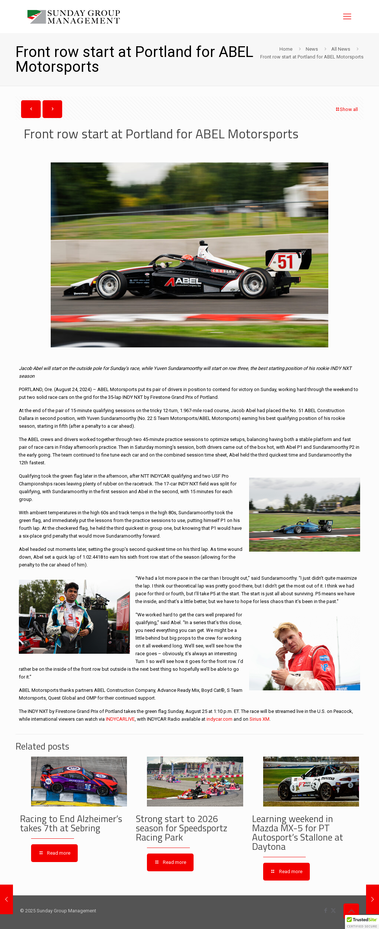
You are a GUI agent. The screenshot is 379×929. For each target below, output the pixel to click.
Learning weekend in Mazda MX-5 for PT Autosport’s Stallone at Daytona (297, 833)
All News (340, 49)
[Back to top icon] (351, 911)
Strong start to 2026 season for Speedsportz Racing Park (181, 828)
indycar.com (219, 719)
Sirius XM (259, 719)
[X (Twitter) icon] (333, 910)
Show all (346, 109)
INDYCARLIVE (120, 719)
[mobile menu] (347, 16)
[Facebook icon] (325, 910)
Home (285, 49)
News (312, 49)
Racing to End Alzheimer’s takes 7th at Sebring (71, 823)
